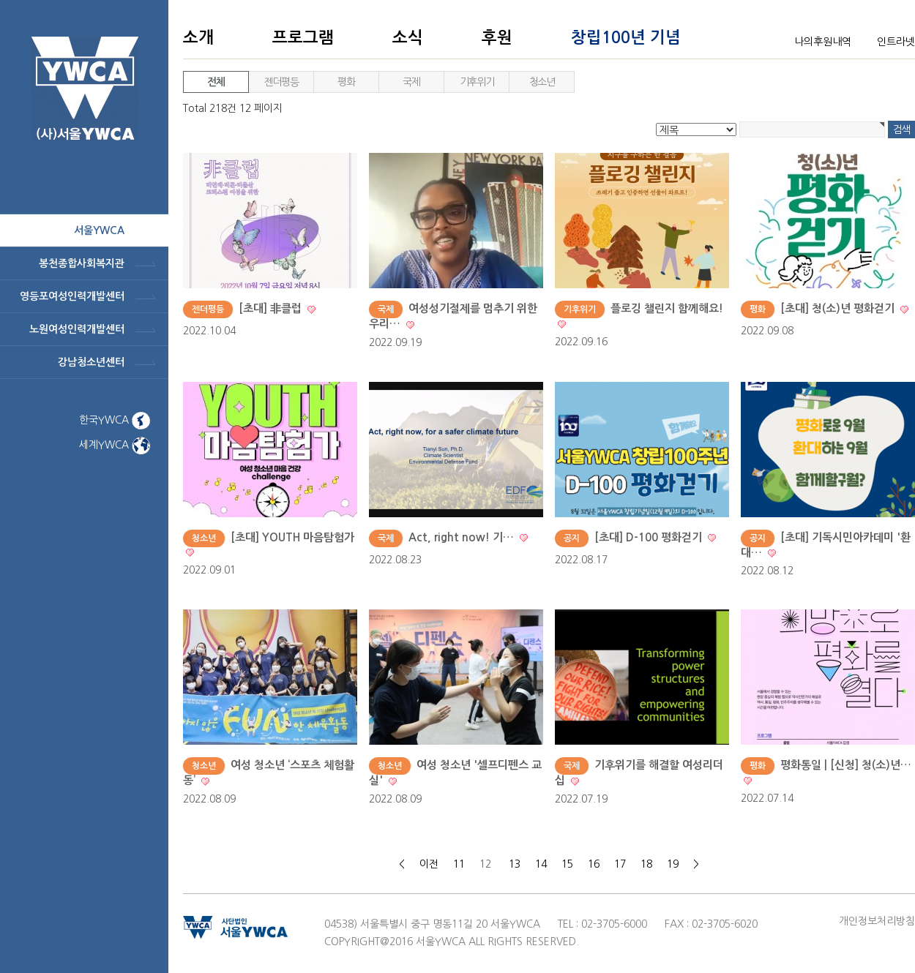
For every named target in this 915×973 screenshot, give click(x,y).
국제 (411, 82)
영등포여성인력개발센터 (72, 296)
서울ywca (99, 230)
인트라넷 (896, 42)
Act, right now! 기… (462, 537)
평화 (345, 82)
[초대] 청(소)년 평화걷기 (838, 308)
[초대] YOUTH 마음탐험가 (292, 537)
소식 (407, 37)
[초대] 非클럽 (272, 308)
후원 (497, 37)
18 (646, 864)
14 (541, 864)
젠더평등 (281, 82)
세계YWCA (114, 445)
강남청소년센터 (91, 362)
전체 (215, 82)
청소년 (542, 82)
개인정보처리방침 (877, 921)
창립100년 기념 (626, 37)
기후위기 (476, 82)
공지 (572, 538)
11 (459, 864)
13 (514, 864)
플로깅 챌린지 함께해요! (666, 308)
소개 (198, 37)
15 (567, 864)
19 (673, 864)
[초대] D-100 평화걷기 (649, 537)
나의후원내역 (822, 42)
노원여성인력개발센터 (76, 329)
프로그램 (303, 37)
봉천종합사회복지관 (81, 263)
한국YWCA (114, 420)
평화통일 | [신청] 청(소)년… (845, 764)
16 (594, 864)
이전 (428, 864)
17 (620, 864)
